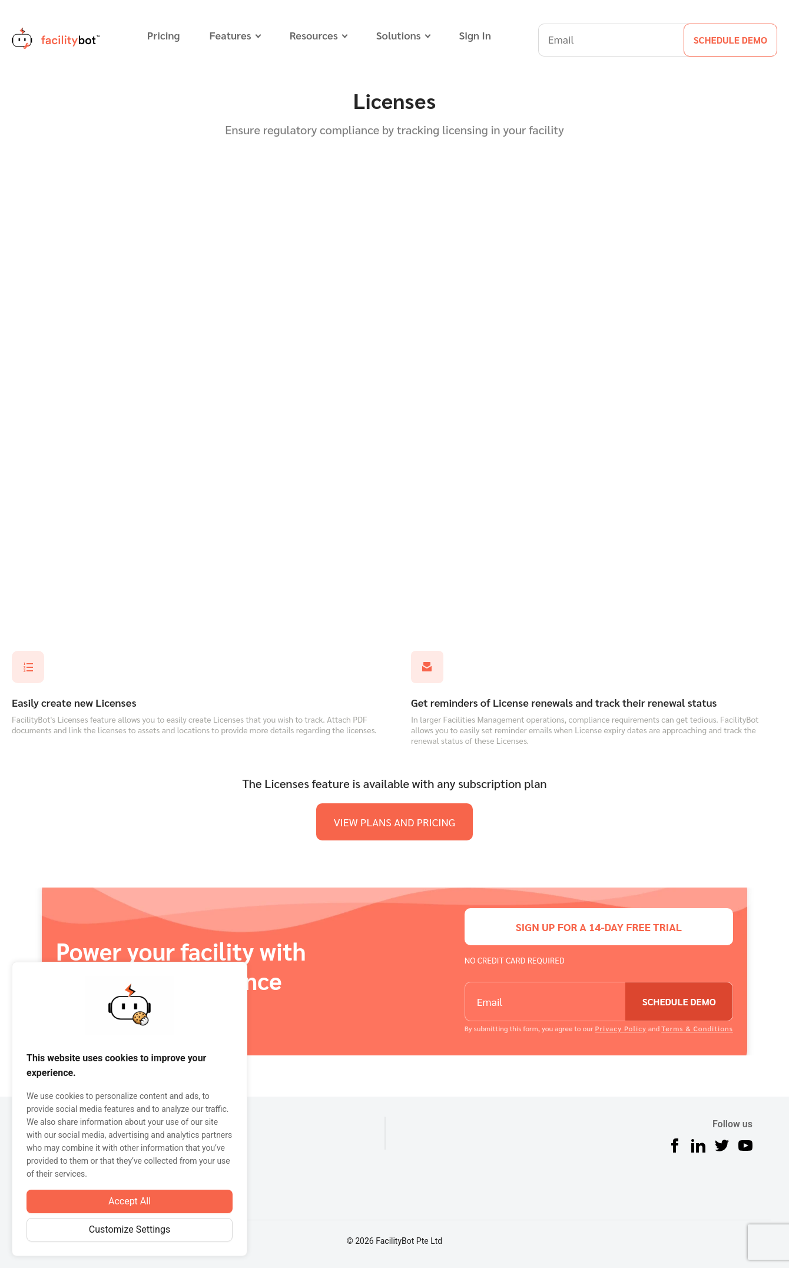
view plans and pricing (395, 822)
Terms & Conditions (697, 1028)
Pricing (163, 35)
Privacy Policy (620, 1028)
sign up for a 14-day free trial (599, 926)
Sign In (475, 35)
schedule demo (730, 40)
